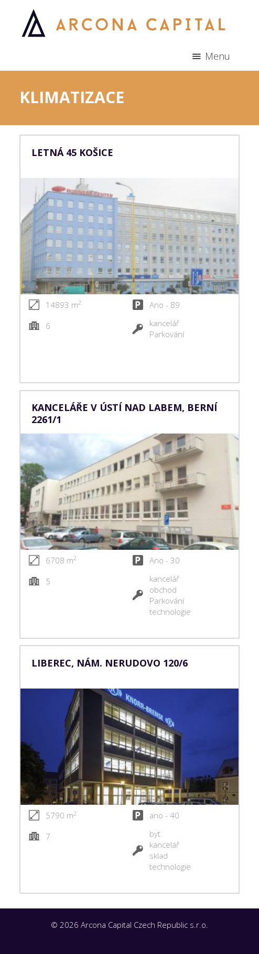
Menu (217, 56)
